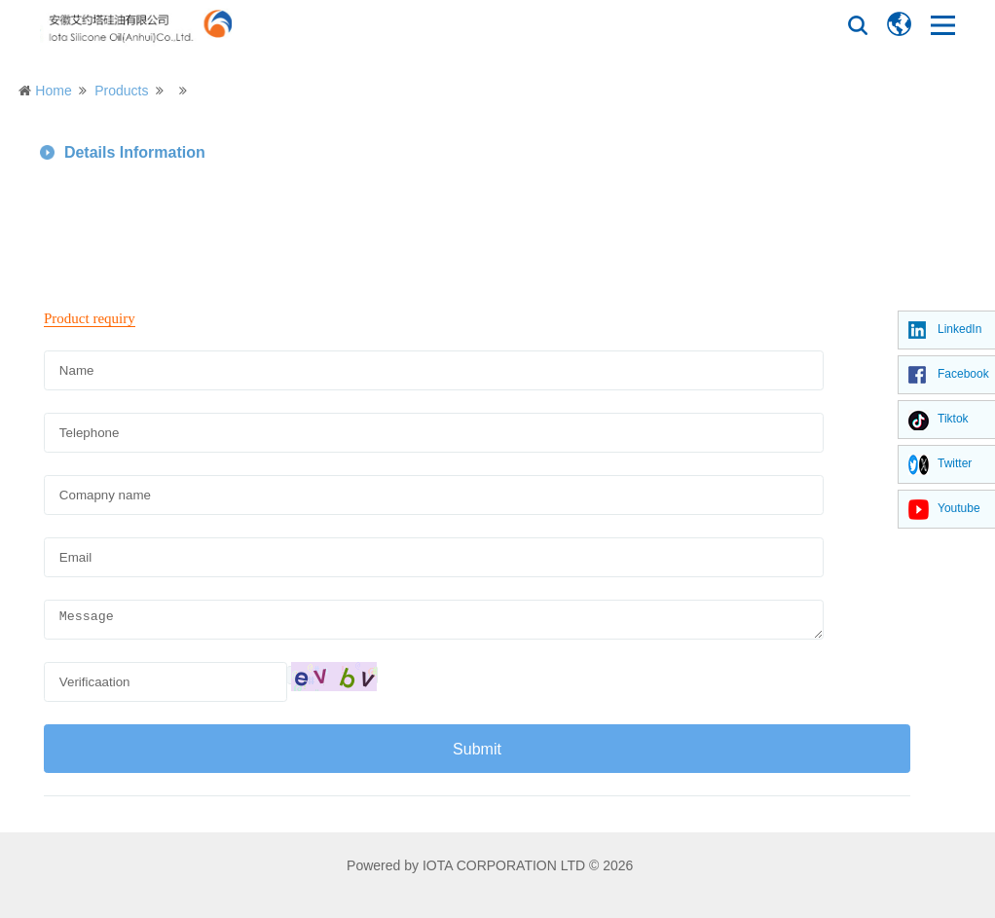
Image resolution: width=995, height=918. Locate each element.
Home (53, 90)
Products (121, 90)
